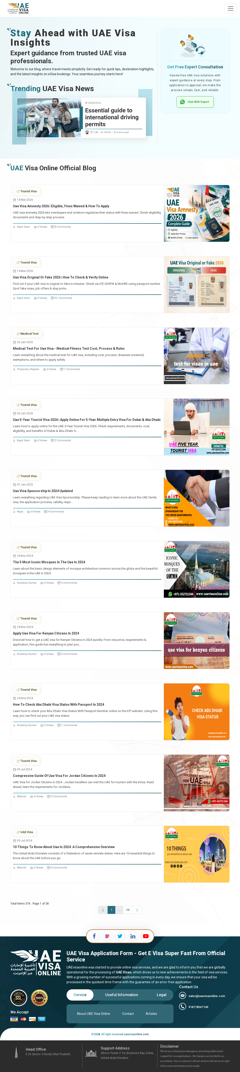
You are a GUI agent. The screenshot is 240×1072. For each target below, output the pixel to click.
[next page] (137, 910)
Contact (128, 1014)
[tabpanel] (120, 1014)
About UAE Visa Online (93, 1014)
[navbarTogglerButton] (230, 8)
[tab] (80, 995)
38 (127, 910)
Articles (151, 1014)
